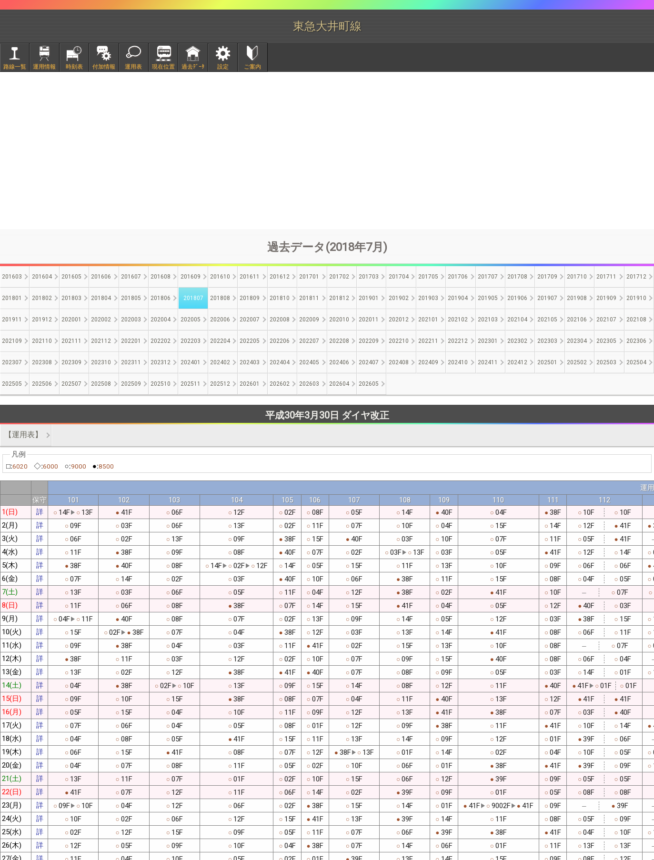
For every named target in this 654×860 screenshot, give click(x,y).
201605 (71, 276)
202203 (191, 341)
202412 (517, 362)
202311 (131, 362)
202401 (191, 362)
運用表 (133, 66)
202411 (488, 362)
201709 (547, 276)
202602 (280, 383)
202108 (636, 319)
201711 (606, 276)
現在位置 (163, 66)
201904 (458, 298)
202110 (42, 341)
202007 (250, 319)
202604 (339, 383)
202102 (458, 319)
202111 (71, 341)
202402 (220, 362)
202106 (577, 319)
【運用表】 (23, 434)
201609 (191, 276)
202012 (399, 319)
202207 (309, 341)
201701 (309, 276)
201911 (12, 319)
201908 (577, 298)
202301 (488, 341)
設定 (223, 66)
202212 (458, 341)
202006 (220, 319)
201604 (42, 276)
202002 (101, 319)
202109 (12, 341)
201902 (399, 298)
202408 (399, 362)
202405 (309, 362)
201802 (42, 298)
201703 (369, 276)
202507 (71, 383)
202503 (606, 362)
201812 (339, 298)
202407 (369, 362)
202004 (161, 319)
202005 (191, 319)
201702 (339, 276)
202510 (161, 383)
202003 (131, 319)
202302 (517, 341)
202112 (101, 341)
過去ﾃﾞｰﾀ (192, 66)
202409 (428, 362)
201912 (42, 319)
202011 (369, 319)
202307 (12, 362)
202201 (131, 341)
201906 (517, 298)
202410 (458, 362)
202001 (71, 319)
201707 (488, 276)
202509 (131, 383)
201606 (101, 276)
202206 (280, 341)
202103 (488, 319)
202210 (399, 341)
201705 (428, 276)
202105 (547, 319)
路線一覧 (14, 66)
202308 (42, 362)
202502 (577, 362)
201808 (220, 298)
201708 (517, 276)
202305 (606, 341)
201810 (280, 298)
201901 (369, 298)
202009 (309, 319)
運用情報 (44, 66)
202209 (369, 341)
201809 (250, 298)
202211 (428, 341)
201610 (220, 276)
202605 (369, 383)
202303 (547, 341)
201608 (161, 276)
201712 (636, 276)
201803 (71, 298)
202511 (191, 383)
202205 (250, 341)
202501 (547, 362)
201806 (161, 298)
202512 (220, 383)
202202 (161, 341)
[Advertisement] (327, 150)
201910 (636, 298)
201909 (606, 298)
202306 (636, 341)
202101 (428, 319)
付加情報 (103, 66)
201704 (399, 276)
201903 (428, 298)
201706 (458, 276)
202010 (339, 319)
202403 (250, 362)
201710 (577, 276)
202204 (220, 341)
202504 (636, 362)
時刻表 (74, 66)
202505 (12, 383)
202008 (280, 319)
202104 (517, 319)
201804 (101, 298)
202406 (339, 362)
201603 (12, 276)
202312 (161, 362)
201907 (547, 298)
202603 (309, 383)
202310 (101, 362)
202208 (339, 341)
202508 (101, 383)
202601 (250, 383)
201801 (12, 298)
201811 (309, 298)
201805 (131, 298)
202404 (280, 362)
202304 (577, 341)
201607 (131, 276)
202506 (42, 383)
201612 (280, 276)
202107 (606, 319)
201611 (250, 276)
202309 (71, 362)
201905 (488, 298)
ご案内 (252, 66)
